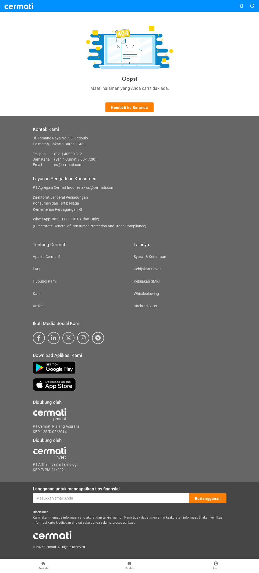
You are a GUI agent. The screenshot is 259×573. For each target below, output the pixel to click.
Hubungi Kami (44, 281)
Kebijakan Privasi (148, 269)
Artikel (38, 306)
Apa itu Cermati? (47, 256)
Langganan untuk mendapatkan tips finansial (76, 488)
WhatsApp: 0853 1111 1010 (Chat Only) (66, 219)
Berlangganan (208, 498)
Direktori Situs (145, 306)
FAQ (36, 269)
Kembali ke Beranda (129, 107)
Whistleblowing (146, 293)
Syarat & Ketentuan (150, 256)
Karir (37, 293)
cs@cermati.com (68, 164)
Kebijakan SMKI (147, 281)
